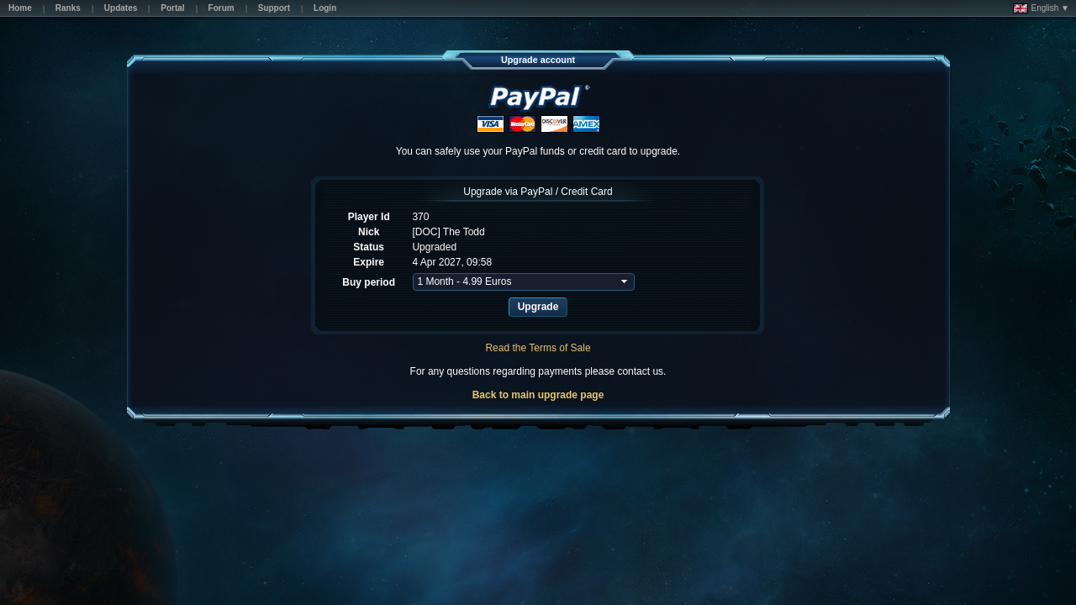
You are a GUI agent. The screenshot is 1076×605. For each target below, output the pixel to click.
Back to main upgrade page (538, 395)
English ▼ (1041, 8)
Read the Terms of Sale (537, 348)
